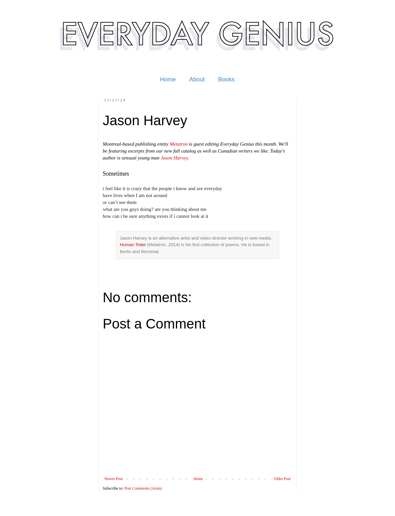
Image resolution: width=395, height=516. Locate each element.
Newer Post (113, 478)
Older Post (282, 478)
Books (226, 79)
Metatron (179, 144)
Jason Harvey (174, 157)
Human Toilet (133, 244)
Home (168, 79)
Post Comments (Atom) (143, 488)
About (197, 79)
